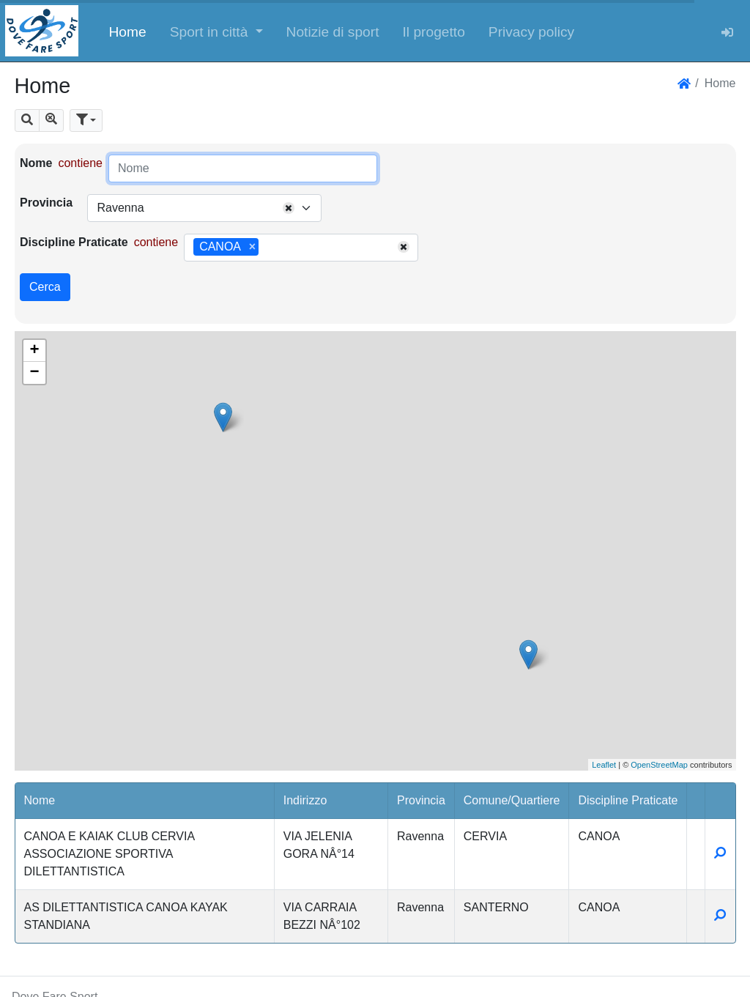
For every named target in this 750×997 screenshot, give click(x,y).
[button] (216, 30)
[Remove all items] (288, 208)
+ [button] (34, 351)
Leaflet (604, 764)
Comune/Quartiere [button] (512, 800)
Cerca (45, 287)
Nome (36, 163)
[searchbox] (267, 247)
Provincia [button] (421, 800)
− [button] (34, 373)
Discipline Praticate (74, 242)
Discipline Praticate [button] (627, 800)
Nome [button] (40, 800)
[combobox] (204, 208)
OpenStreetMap (659, 764)
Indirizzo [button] (305, 800)
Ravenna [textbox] (120, 207)
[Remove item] (252, 247)
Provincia (46, 202)
